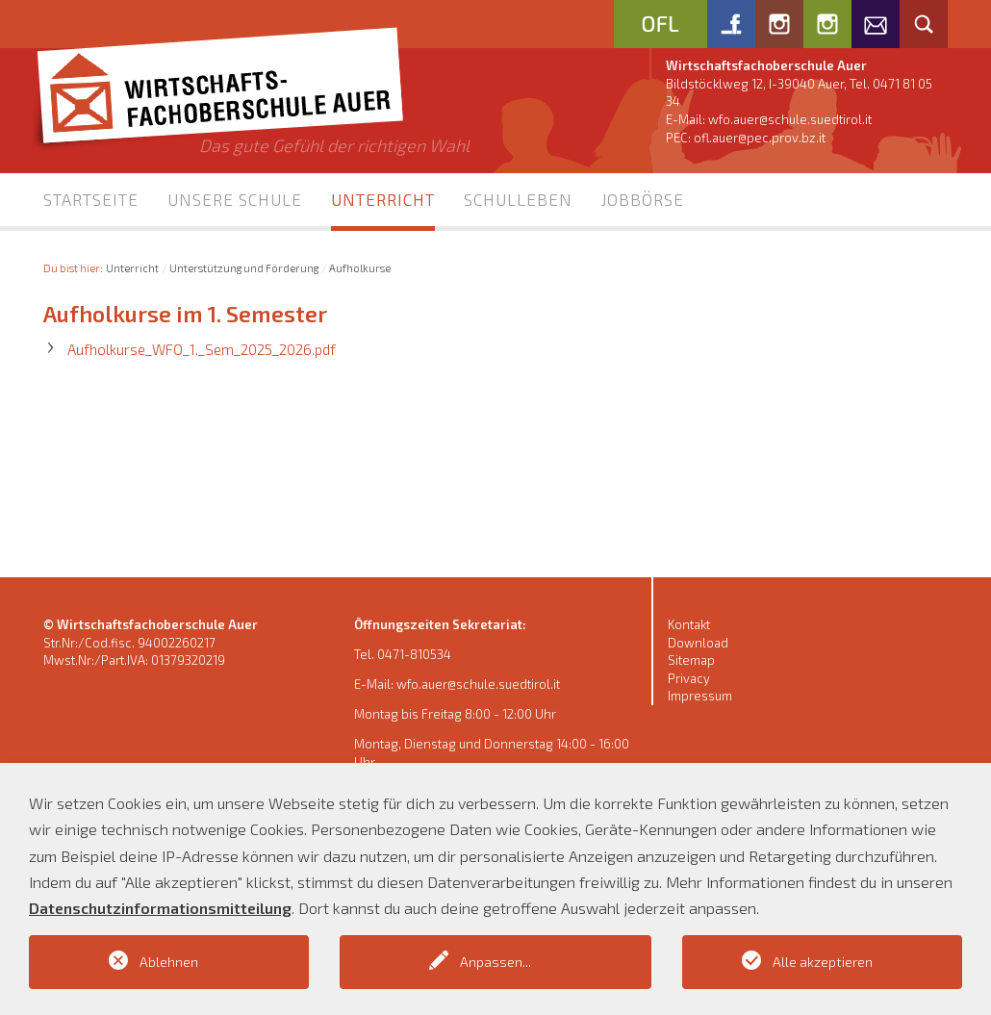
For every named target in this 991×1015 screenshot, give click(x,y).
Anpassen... (495, 961)
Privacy (689, 678)
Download (698, 642)
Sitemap (691, 660)
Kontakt (689, 624)
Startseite (91, 199)
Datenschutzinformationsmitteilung (160, 908)
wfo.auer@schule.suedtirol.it (790, 119)
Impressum (700, 695)
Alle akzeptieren (823, 961)
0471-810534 (414, 654)
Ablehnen (169, 961)
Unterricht (383, 199)
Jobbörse (642, 199)
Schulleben (518, 199)
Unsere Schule (234, 199)
